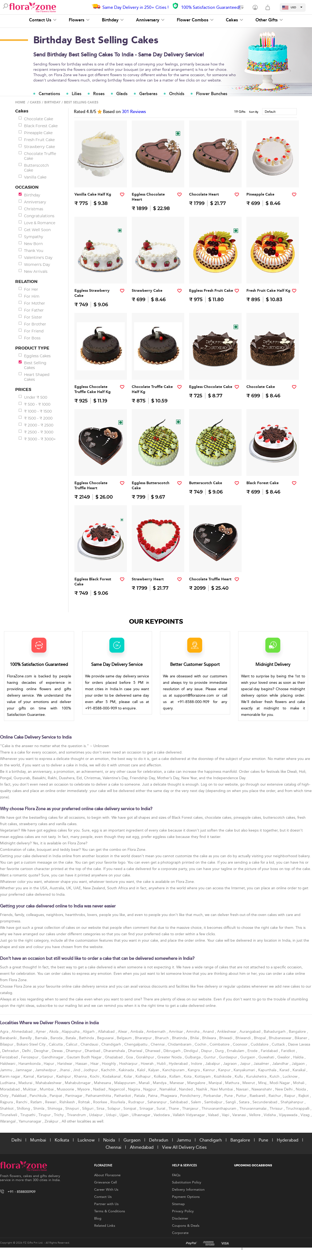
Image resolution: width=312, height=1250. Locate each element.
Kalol (141, 1070)
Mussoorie (66, 1089)
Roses (99, 94)
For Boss (32, 338)
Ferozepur (30, 1057)
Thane (174, 1108)
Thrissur (277, 1108)
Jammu (6, 1070)
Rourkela (118, 1102)
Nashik (202, 1089)
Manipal (216, 1083)
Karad (284, 1070)
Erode (253, 1051)
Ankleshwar (227, 1031)
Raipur (290, 1095)
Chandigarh (111, 1044)
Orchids (176, 94)
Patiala (140, 1095)
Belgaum (125, 1038)
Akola (54, 1031)
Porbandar (212, 1095)
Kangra (194, 1070)
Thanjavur (190, 1108)
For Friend (33, 331)
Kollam (175, 1076)
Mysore (84, 1089)
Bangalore (298, 1031)
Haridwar (65, 1063)
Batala (71, 1038)
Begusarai (106, 1038)
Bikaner (301, 1038)
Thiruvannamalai (253, 1108)
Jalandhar (281, 1063)
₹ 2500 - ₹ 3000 (38, 432)
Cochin (201, 1044)
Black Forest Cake (41, 125)
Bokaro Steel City (32, 1044)
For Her (31, 289)
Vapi (226, 1115)
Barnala (41, 1038)
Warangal (8, 1121)
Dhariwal (135, 1051)
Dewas (58, 1051)
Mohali (299, 1083)
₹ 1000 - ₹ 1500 (38, 411)
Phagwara (169, 1095)
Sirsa (101, 1108)
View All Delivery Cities (184, 1147)
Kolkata (160, 1076)
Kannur (209, 1070)
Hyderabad (179, 1063)
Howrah (148, 1063)
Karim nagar (10, 1076)
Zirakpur (52, 1121)
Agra (4, 1031)
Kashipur (64, 1076)
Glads (121, 94)
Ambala (137, 1031)
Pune (229, 1095)
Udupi (111, 1115)
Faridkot (288, 1051)
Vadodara (162, 1115)
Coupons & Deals (185, 1225)
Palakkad (19, 1095)
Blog (97, 1218)
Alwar (123, 1031)
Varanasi (239, 1115)
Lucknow (290, 1076)
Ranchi (22, 1102)
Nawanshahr (262, 1089)
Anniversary (150, 20)
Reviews (134, 112)
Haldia (299, 1057)
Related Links (104, 1225)
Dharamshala (114, 1051)
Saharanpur (157, 1102)
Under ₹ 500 (35, 397)
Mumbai (47, 1089)
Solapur (114, 1108)
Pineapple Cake (38, 132)
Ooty (5, 1095)
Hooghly (109, 1063)
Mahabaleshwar (49, 1083)
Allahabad (107, 1031)
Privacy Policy (183, 1211)
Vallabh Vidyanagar (189, 1115)
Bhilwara (209, 1038)
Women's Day (37, 264)
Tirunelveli (9, 1115)
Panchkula (38, 1095)
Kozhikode (223, 1076)
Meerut (249, 1083)
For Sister (33, 317)
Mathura (232, 1083)
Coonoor (241, 1044)
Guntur (210, 1057)
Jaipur (245, 1063)
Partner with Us (106, 1204)
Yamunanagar (30, 1121)
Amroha (193, 1031)
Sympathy (33, 236)
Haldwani (8, 1063)
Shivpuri (72, 1108)
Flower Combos (195, 20)
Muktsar (30, 1089)
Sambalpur (213, 1102)
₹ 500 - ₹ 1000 (37, 404)
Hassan (81, 1063)
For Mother (34, 303)
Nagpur (150, 1089)
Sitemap (178, 1204)
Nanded (186, 1089)
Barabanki (9, 1038)
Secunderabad (265, 1102)
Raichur (275, 1095)
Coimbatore (220, 1044)
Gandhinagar (53, 1057)
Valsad (214, 1115)
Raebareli (258, 1095)
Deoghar (42, 1051)
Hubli (162, 1063)
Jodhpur (91, 1070)
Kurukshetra (256, 1076)
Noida (301, 1089)
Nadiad (99, 1089)
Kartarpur (45, 1076)
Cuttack (279, 1044)
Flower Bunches (211, 94)
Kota (188, 1076)
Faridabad (270, 1051)
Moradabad (10, 1089)
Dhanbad (93, 1051)
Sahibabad (179, 1102)
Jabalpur (213, 1063)
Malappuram (125, 1083)
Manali (145, 1083)
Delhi (27, 1051)
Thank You (33, 250)
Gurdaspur (228, 1057)
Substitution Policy (186, 1182)
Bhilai (195, 1038)
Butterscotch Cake (36, 168)
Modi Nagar (280, 1083)
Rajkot (304, 1095)
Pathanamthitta (99, 1095)
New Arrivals (35, 271)
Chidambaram (180, 1044)
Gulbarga (193, 1057)
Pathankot (123, 1095)
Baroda (56, 1038)
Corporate (180, 1232)
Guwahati (266, 1057)
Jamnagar (24, 1070)
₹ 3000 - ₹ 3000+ (40, 439)
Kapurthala (267, 1070)
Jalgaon (299, 1063)
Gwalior (284, 1057)
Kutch (275, 1076)
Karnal (29, 1076)
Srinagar (146, 1108)
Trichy (59, 1115)
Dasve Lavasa (299, 1044)
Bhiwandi (243, 1038)
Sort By (253, 112)
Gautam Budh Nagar (85, 1057)
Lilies (76, 94)
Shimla (39, 1108)
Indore (197, 1063)
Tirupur (45, 1115)
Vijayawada (288, 1115)
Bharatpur (144, 1038)
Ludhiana (8, 1083)
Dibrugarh (172, 1051)
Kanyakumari (245, 1070)
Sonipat (130, 1108)
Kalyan (154, 1070)
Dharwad (153, 1051)
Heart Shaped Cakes (36, 377)
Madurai (25, 1083)
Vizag (306, 1115)
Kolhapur (143, 1076)
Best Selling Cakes (35, 365)
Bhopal (260, 1038)
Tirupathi (28, 1115)
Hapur (49, 1063)
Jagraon (230, 1063)
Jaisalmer (262, 1063)
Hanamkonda (30, 1063)
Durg (220, 1051)
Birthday (113, 20)
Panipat (56, 1095)
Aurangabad (250, 1031)
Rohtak (84, 1102)
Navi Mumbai (222, 1089)
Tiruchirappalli (298, 1108)
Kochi (95, 1076)
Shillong (24, 1108)
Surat (161, 1108)
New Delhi (284, 1089)
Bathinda (87, 1038)
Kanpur (224, 1070)
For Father (34, 310)
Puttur (241, 1095)
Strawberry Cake (39, 146)
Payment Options (186, 1196)
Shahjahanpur (293, 1102)
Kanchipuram (174, 1070)
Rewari (51, 1102)
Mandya (160, 1083)
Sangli (231, 1102)
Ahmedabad (22, 1031)
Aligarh (89, 1031)
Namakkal (168, 1089)
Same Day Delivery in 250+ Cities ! (135, 7)
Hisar (95, 1063)
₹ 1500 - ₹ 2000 (38, 418)
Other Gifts (269, 20)
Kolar (128, 1076)
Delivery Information (188, 1189)
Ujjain (124, 1115)
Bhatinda (180, 1038)
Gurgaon (248, 1057)
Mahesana (103, 1083)
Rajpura (7, 1102)
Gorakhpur (145, 1057)
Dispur (207, 1051)
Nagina (134, 1089)
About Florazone (107, 1175)
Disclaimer (180, 1218)
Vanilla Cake (35, 177)
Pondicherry (190, 1095)
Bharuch (162, 1038)
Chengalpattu (136, 1044)
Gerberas (148, 94)
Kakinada (127, 1070)
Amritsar (176, 1031)
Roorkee (100, 1102)
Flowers (79, 20)
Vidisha (270, 1115)
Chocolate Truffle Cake (40, 156)
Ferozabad (9, 1057)
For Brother (35, 324)
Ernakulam (236, 1051)
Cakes (234, 20)
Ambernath (156, 1031)
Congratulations (39, 215)
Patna (153, 1095)
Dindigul (191, 1051)
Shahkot (7, 1108)
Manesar (177, 1083)
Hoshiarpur (129, 1063)
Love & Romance (39, 222)
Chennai (158, 1044)
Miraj (262, 1083)
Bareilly (26, 1038)
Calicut (72, 1044)
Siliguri (88, 1108)
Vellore (255, 1115)
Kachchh (109, 1070)
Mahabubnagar (78, 1083)
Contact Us (43, 20)
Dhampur (74, 1051)
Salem (196, 1102)
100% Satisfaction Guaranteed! (210, 7)
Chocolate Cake (38, 119)
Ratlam (36, 1102)
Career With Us (106, 1189)
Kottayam (203, 1076)
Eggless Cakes (37, 356)
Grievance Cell (105, 1182)
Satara (244, 1102)
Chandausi (90, 1044)
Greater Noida (170, 1057)
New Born (33, 243)
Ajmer (41, 1031)
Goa (130, 1057)
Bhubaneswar (281, 1038)
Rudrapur (136, 1102)
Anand (209, 1031)
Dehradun (11, 1051)
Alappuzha (71, 1031)
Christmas (33, 209)
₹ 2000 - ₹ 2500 (38, 425)
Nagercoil (117, 1089)
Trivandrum (77, 1115)
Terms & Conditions (109, 1211)
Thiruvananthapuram (219, 1108)
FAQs (176, 1175)
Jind (77, 1070)
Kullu (239, 1076)
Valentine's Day (38, 257)
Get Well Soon (37, 229)
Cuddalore (260, 1044)
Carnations (49, 94)
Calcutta (56, 1044)
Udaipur (96, 1115)
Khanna (81, 1076)
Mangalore (196, 1083)
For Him (31, 296)
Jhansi (65, 1070)
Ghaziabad (114, 1057)
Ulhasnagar (141, 1115)
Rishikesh (67, 1102)
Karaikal (299, 1070)
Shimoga (55, 1108)
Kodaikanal (112, 1076)
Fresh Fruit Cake (39, 139)
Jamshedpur (46, 1070)
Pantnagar (74, 1095)
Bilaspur (7, 1044)
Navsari (242, 1089)
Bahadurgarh (275, 1031)
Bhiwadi (226, 1038)
